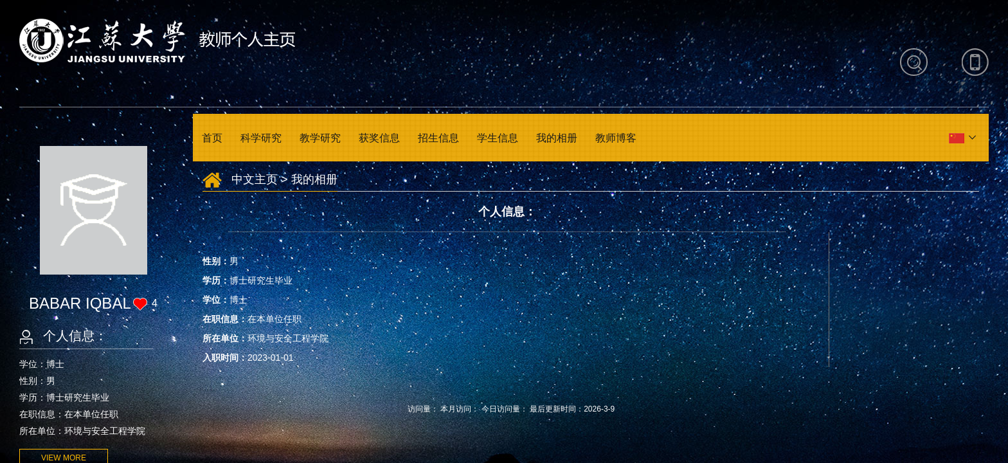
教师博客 (615, 137)
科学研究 (261, 137)
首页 (212, 137)
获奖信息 (379, 137)
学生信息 (497, 137)
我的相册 (556, 137)
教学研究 (320, 137)
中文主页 (254, 179)
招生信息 (438, 137)
